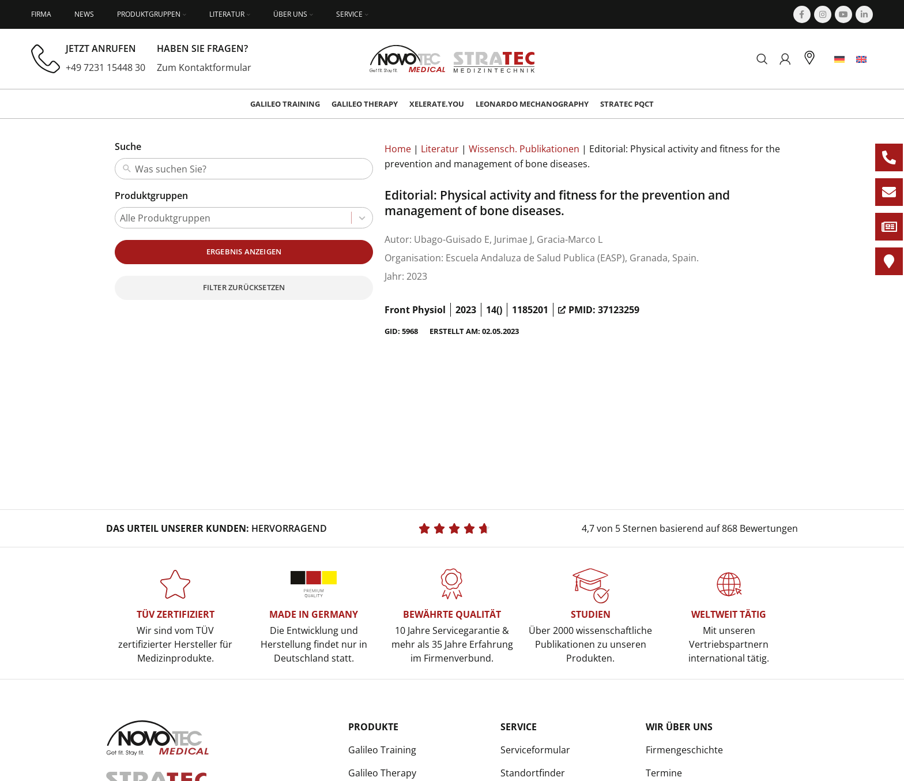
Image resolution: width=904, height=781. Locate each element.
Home (398, 148)
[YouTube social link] (843, 14)
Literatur (440, 148)
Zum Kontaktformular (204, 67)
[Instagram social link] (822, 14)
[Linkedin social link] (864, 14)
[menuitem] (839, 59)
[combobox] (251, 169)
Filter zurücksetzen (244, 287)
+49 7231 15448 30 (105, 67)
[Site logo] (452, 57)
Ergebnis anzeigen (243, 251)
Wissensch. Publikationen (524, 148)
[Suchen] (762, 58)
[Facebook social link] (802, 14)
